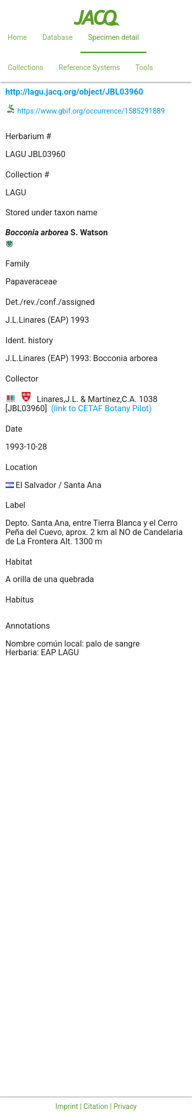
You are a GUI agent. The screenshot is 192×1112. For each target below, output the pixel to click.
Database (57, 37)
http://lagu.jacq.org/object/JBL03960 (74, 92)
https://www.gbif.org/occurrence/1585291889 (91, 111)
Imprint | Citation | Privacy (96, 1106)
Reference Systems (89, 67)
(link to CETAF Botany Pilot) (101, 408)
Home (17, 37)
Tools (144, 67)
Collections (26, 67)
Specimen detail (113, 37)
